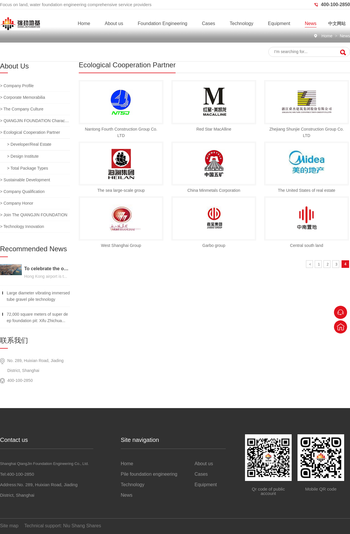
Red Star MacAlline (213, 129)
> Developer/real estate (29, 144)
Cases (208, 23)
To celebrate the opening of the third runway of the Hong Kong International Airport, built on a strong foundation (47, 268)
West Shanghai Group (121, 245)
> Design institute (23, 156)
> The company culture (21, 109)
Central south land (306, 245)
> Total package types (27, 168)
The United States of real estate (306, 190)
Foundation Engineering (162, 23)
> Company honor (16, 203)
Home (84, 23)
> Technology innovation (22, 226)
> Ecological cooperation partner (30, 132)
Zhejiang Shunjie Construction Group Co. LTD (307, 132)
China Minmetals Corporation (213, 190)
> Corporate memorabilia (22, 97)
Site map (9, 525)
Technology (241, 23)
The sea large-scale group (121, 190)
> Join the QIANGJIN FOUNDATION (33, 214)
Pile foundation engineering (149, 474)
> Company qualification (22, 191)
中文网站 (337, 23)
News (310, 23)
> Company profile (17, 85)
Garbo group (213, 245)
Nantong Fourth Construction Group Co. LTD (121, 132)
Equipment (279, 23)
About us (114, 23)
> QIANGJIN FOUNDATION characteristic (35, 120)
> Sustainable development (25, 180)
